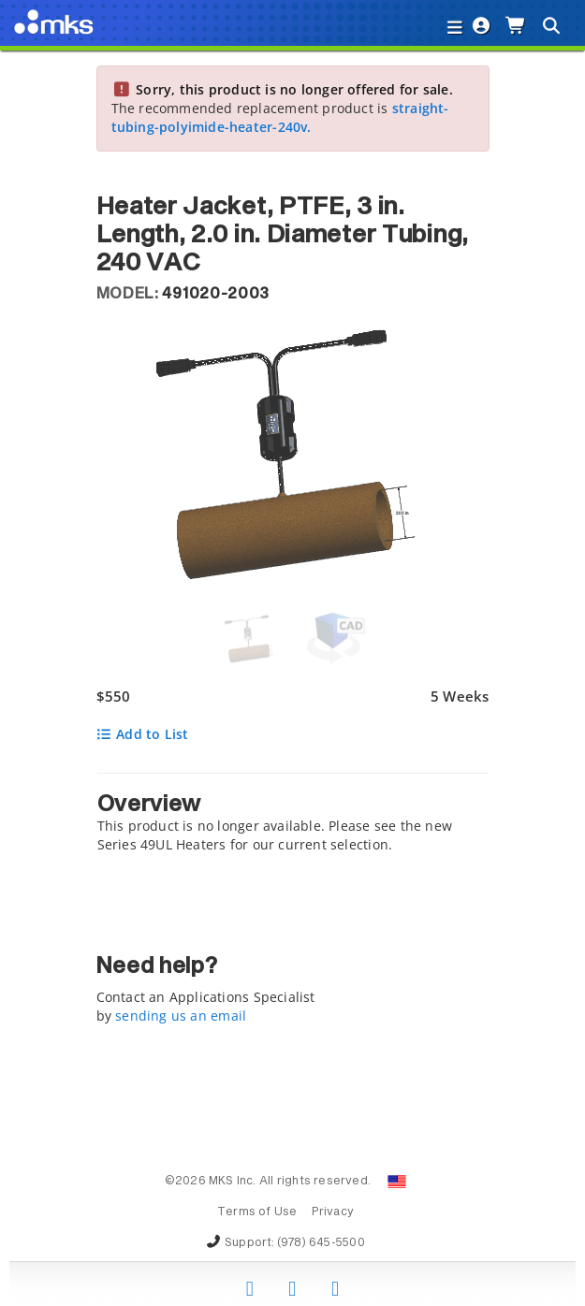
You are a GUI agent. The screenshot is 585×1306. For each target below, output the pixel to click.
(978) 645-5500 (321, 1243)
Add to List (142, 734)
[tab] (293, 818)
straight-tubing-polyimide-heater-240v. (280, 117)
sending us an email (180, 1015)
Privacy (333, 1212)
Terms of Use (257, 1212)
